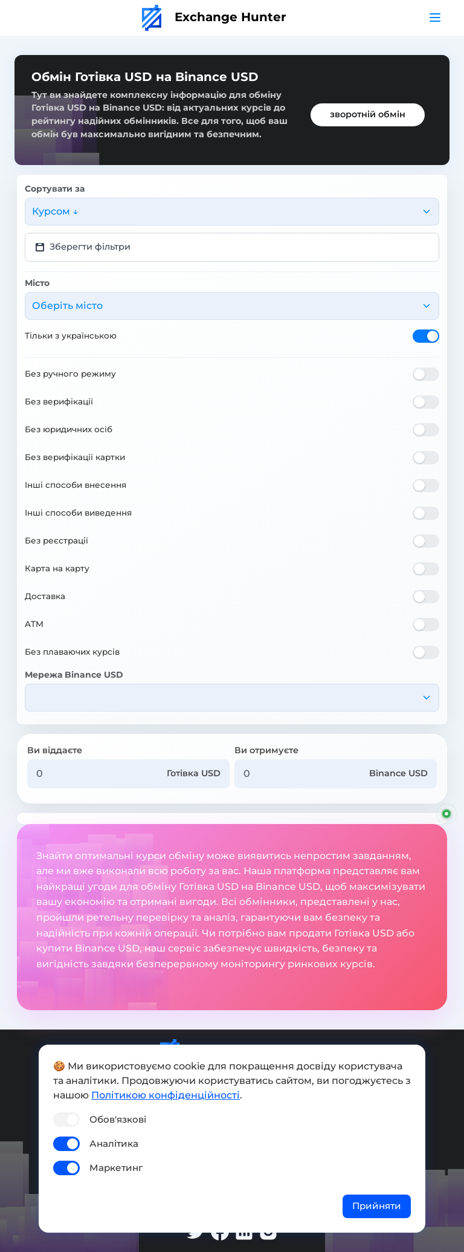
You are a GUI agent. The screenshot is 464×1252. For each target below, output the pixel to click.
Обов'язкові (117, 1119)
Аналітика (113, 1143)
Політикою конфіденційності (165, 1095)
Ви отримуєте (266, 750)
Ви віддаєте (54, 750)
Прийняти (376, 1205)
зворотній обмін (367, 114)
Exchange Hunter (214, 17)
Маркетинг (116, 1167)
